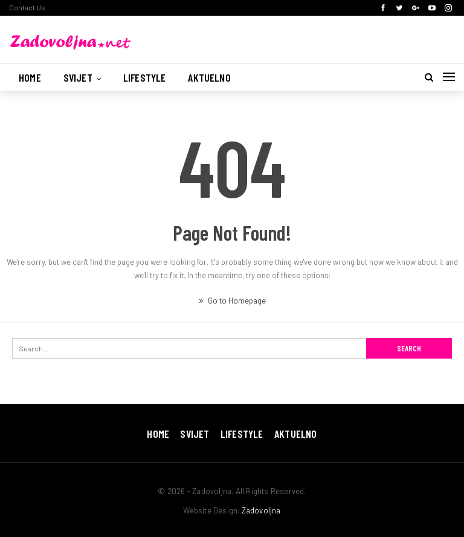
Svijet (77, 77)
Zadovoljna (261, 510)
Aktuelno (209, 77)
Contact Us (27, 7)
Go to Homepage (232, 300)
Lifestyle (144, 77)
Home (30, 77)
